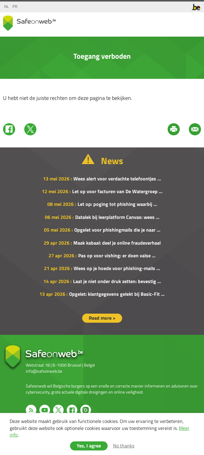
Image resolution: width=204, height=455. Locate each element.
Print (174, 129)
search (183, 21)
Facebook (9, 129)
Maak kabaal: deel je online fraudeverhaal (117, 242)
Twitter (30, 129)
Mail (195, 129)
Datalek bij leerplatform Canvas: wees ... (117, 217)
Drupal (29, 23)
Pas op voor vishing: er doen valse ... (117, 255)
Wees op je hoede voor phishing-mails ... (117, 268)
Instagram (85, 410)
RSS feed (31, 410)
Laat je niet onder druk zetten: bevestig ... (117, 281)
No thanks (123, 445)
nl (6, 7)
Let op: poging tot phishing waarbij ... (117, 204)
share (171, 21)
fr (14, 7)
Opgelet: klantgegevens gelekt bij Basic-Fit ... (117, 294)
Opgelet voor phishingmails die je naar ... (117, 229)
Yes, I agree (89, 445)
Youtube (44, 410)
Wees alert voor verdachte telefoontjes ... (117, 178)
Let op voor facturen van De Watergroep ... (117, 191)
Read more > (102, 317)
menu (195, 21)
